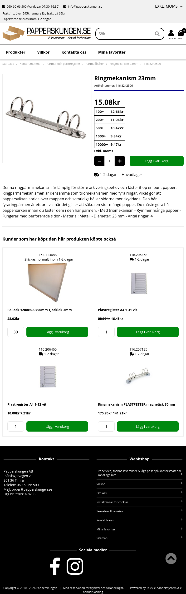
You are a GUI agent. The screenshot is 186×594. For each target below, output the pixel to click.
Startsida (8, 64)
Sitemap (139, 538)
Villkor (43, 52)
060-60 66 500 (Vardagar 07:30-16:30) (31, 6)
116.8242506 (152, 64)
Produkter (15, 52)
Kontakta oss (74, 52)
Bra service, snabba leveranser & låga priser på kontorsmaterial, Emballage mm (139, 473)
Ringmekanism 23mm (123, 64)
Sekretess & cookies (139, 511)
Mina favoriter (112, 52)
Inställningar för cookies (139, 502)
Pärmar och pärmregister (63, 64)
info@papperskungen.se (82, 6)
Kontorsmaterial (30, 64)
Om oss (139, 493)
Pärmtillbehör (95, 64)
